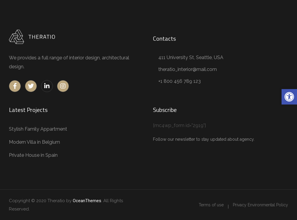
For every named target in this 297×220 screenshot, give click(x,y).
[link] (289, 97)
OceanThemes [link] (87, 200)
